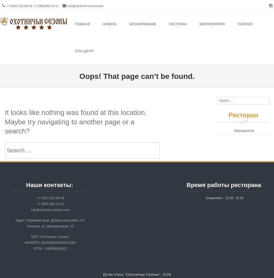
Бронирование (142, 24)
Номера (110, 24)
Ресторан (178, 24)
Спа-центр (84, 51)
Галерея (245, 24)
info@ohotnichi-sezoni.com (85, 6)
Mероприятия (212, 24)
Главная (82, 24)
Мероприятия (244, 131)
